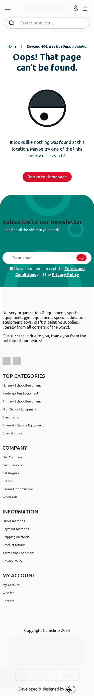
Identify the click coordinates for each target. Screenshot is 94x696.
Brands (8, 481)
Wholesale (10, 497)
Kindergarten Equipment (20, 393)
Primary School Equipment (22, 401)
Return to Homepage (47, 177)
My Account (11, 585)
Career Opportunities (18, 489)
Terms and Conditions (19, 553)
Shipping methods (16, 537)
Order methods (14, 521)
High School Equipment (20, 409)
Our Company (13, 457)
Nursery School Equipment (22, 385)
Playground (11, 417)
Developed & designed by (47, 689)
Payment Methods (16, 529)
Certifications (12, 465)
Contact (8, 600)
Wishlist (8, 593)
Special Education (15, 433)
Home (12, 46)
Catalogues (11, 473)
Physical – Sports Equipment (23, 425)
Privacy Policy (65, 274)
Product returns (14, 545)
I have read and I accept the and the (47, 271)
